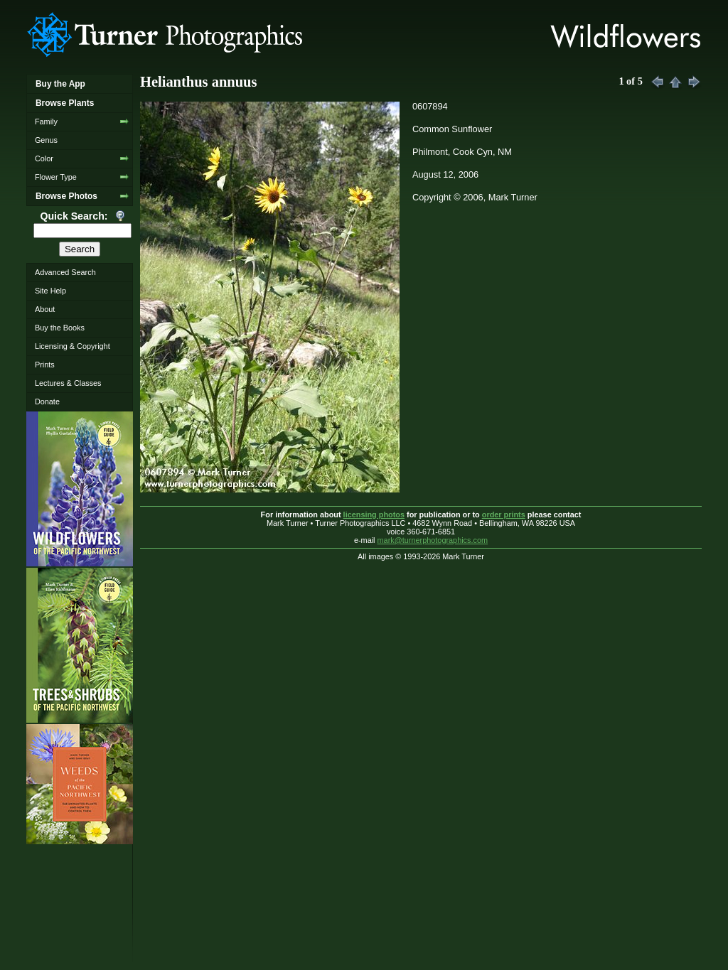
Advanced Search (65, 272)
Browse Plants (65, 103)
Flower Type (56, 177)
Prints (45, 364)
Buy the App (60, 84)
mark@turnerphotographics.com (433, 540)
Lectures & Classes (68, 383)
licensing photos (374, 514)
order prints (503, 514)
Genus (46, 140)
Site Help (50, 290)
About (45, 309)
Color (44, 158)
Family (46, 121)
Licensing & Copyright (72, 346)
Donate (47, 401)
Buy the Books (60, 327)
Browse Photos (66, 196)
